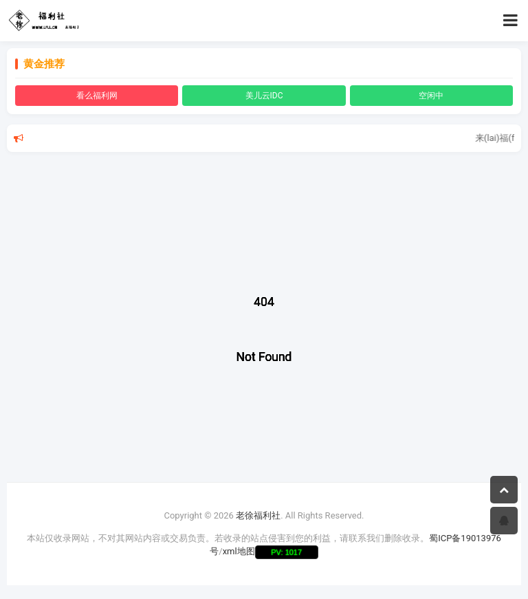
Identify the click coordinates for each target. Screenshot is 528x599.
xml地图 (239, 551)
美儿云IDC (264, 95)
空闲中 (431, 95)
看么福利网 (97, 95)
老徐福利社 (258, 515)
